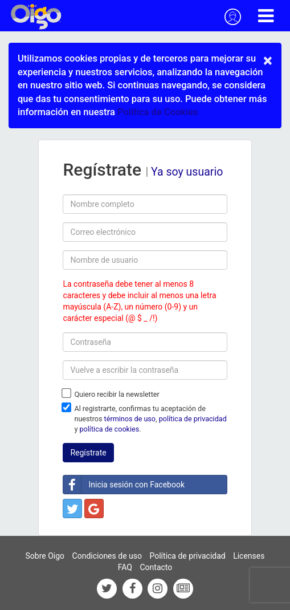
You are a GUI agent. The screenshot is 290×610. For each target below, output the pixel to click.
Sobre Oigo (45, 555)
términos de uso (130, 418)
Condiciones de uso (107, 555)
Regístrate (88, 452)
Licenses (248, 555)
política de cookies (110, 429)
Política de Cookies (157, 112)
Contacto (156, 567)
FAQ (125, 567)
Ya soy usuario (187, 171)
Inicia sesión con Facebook (124, 484)
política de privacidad (193, 418)
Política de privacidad (187, 555)
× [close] (267, 60)
